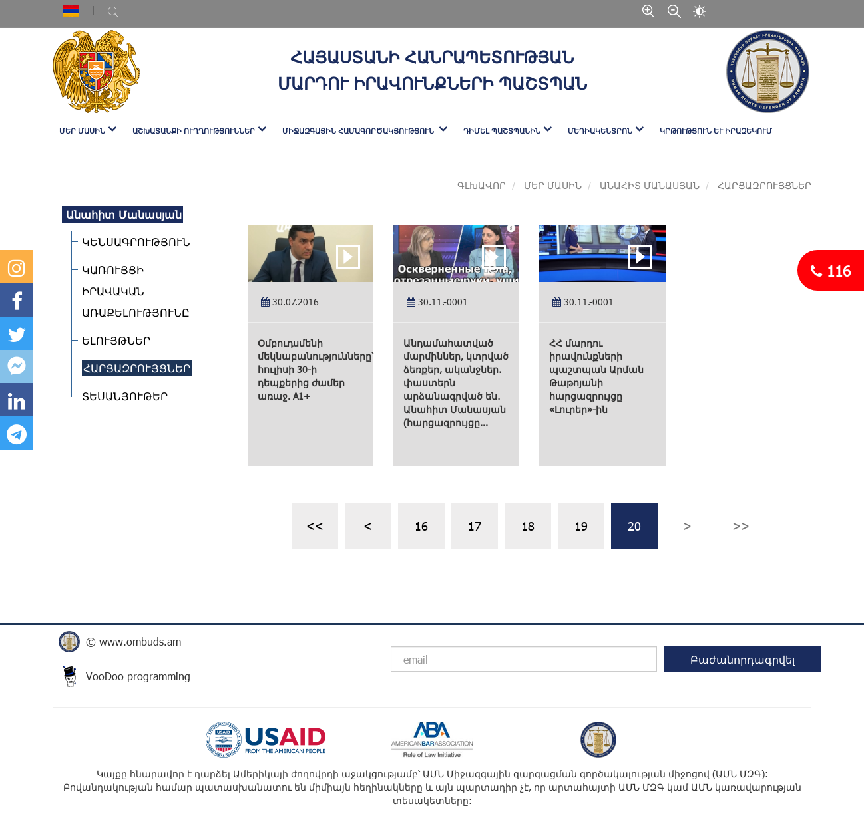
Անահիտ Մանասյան (650, 185)
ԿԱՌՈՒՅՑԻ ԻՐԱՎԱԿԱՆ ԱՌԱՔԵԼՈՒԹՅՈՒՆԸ (134, 291)
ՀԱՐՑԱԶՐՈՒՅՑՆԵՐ (134, 368)
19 (581, 525)
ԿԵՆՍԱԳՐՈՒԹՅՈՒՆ (134, 242)
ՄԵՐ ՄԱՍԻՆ (82, 130)
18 (528, 525)
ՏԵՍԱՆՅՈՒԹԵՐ (123, 396)
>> (741, 525)
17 (474, 525)
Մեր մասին (551, 185)
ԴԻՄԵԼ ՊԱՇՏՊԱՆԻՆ (501, 130)
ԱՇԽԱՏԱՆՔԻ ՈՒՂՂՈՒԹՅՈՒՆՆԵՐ (193, 130)
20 (634, 525)
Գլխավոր (481, 185)
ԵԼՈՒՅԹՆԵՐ (114, 340)
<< (315, 525)
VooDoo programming (138, 676)
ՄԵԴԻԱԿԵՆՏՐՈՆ (600, 130)
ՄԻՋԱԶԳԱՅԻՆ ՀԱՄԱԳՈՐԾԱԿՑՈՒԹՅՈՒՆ (359, 130)
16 (421, 525)
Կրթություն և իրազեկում (716, 130)
